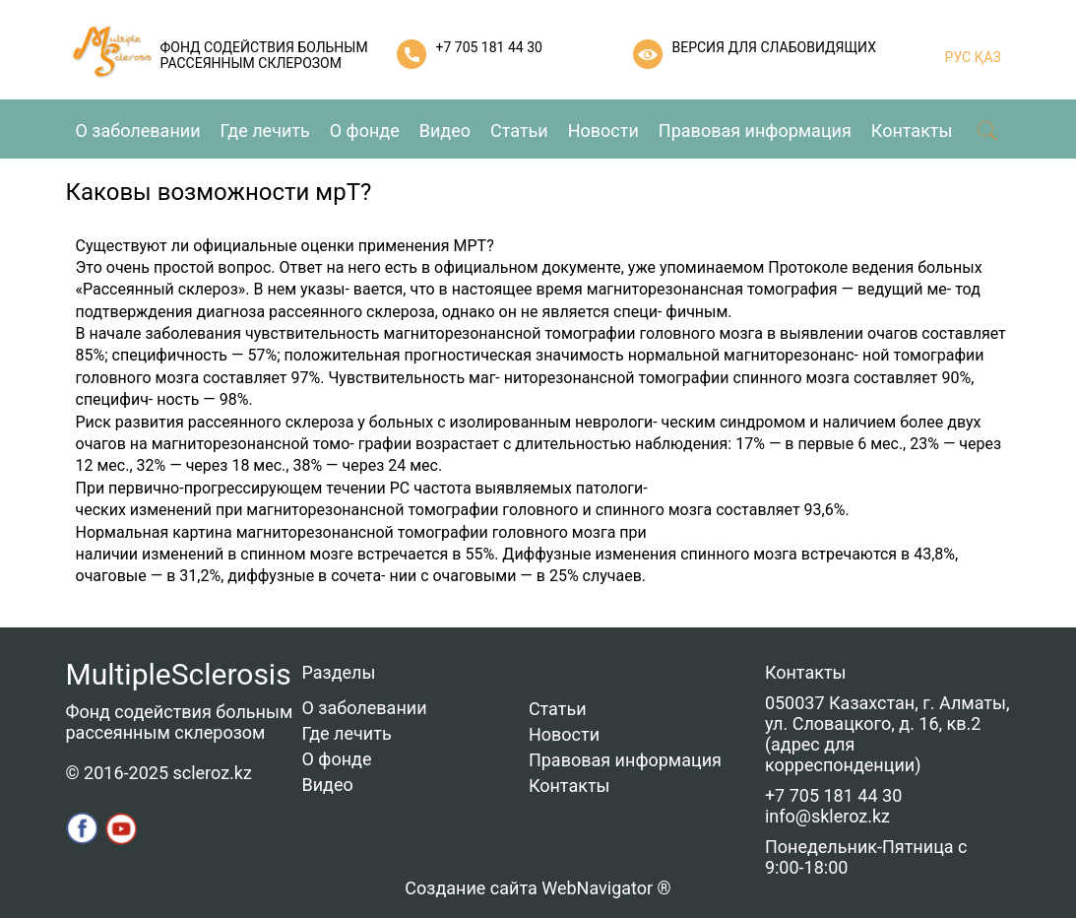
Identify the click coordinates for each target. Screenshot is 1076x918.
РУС (958, 57)
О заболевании (138, 130)
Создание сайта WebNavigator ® (537, 888)
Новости (603, 130)
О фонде (365, 130)
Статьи (519, 130)
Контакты (912, 130)
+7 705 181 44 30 (489, 47)
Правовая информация (755, 130)
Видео (445, 130)
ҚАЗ (986, 57)
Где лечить (265, 130)
